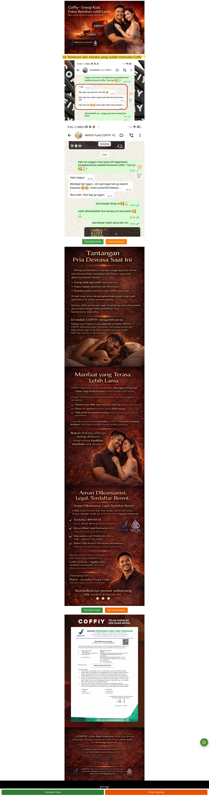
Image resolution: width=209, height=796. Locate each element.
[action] (204, 742)
